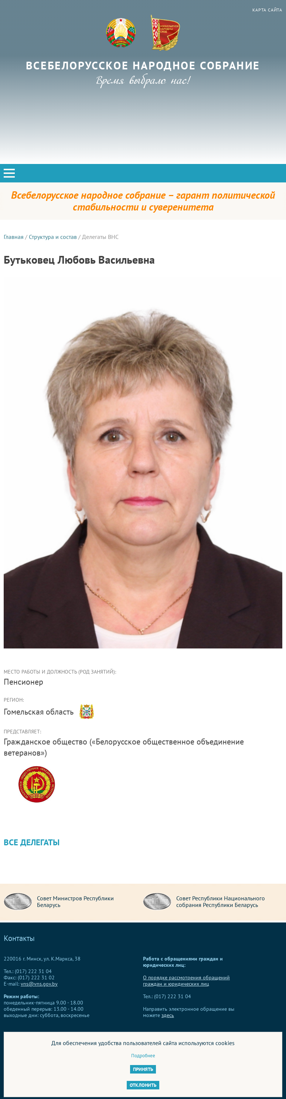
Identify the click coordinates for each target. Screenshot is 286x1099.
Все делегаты (31, 842)
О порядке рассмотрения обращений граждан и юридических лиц (186, 980)
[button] (9, 173)
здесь (167, 1015)
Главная (14, 236)
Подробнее (143, 1056)
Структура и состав (53, 236)
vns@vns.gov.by (39, 983)
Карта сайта (267, 10)
